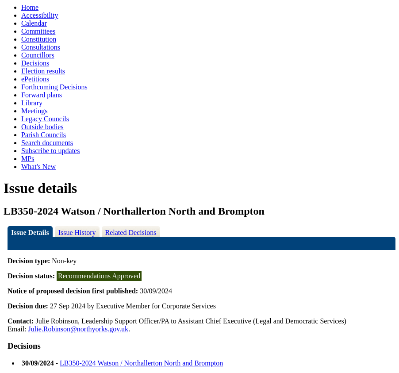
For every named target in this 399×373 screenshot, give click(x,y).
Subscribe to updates (50, 150)
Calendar (34, 23)
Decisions (35, 63)
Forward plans (41, 95)
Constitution (38, 39)
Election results (43, 71)
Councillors (37, 55)
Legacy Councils (45, 119)
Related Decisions (131, 232)
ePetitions (35, 79)
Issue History (77, 232)
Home (29, 7)
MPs (27, 158)
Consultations (40, 47)
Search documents (47, 142)
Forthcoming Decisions (54, 87)
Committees (38, 31)
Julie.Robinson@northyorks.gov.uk (78, 329)
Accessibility (39, 15)
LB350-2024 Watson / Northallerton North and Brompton (141, 363)
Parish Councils (43, 134)
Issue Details (30, 232)
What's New (38, 166)
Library (31, 103)
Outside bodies (42, 127)
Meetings (34, 111)
